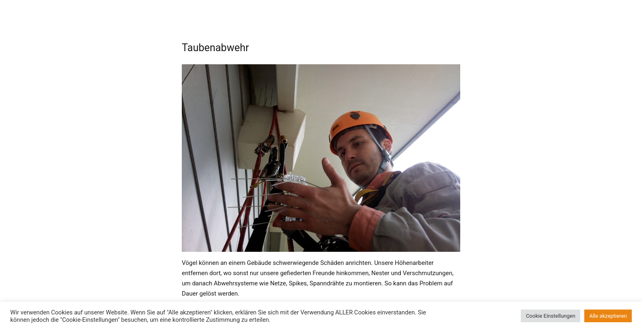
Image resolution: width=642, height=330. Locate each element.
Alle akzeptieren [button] (608, 316)
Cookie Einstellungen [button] (550, 316)
